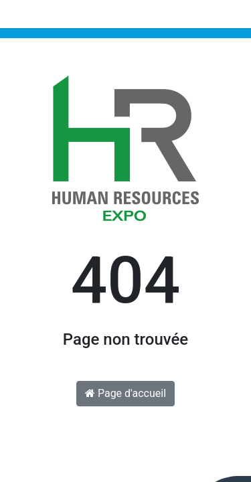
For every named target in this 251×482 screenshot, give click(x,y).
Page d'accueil (125, 393)
